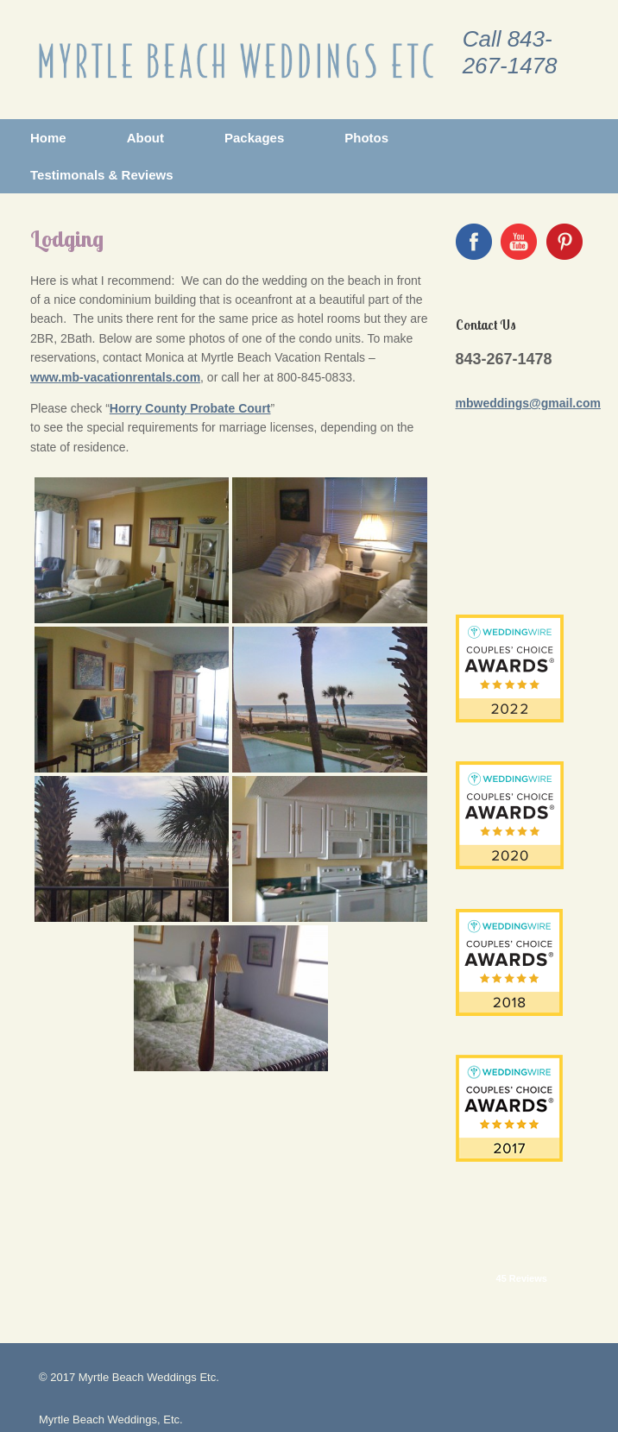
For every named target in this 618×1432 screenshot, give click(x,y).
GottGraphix (106, 1397)
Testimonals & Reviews (101, 174)
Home (48, 137)
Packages (254, 137)
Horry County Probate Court (190, 408)
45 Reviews (521, 1145)
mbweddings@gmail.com (528, 403)
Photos (366, 137)
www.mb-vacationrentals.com (115, 377)
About (145, 137)
